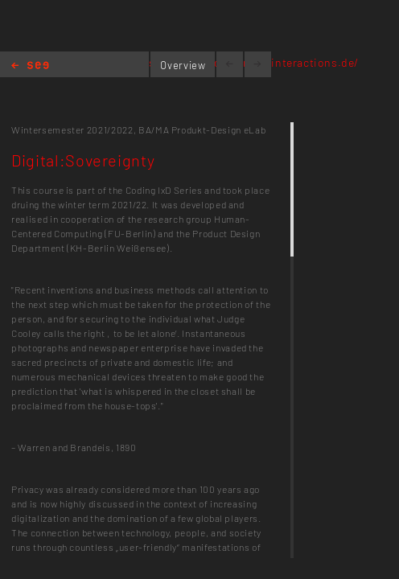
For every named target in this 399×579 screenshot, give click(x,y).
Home (30, 66)
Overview (182, 65)
